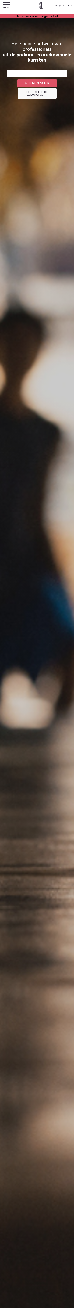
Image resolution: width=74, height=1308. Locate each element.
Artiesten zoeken (37, 83)
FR (68, 6)
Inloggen (59, 6)
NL (72, 6)
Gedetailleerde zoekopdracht (37, 93)
